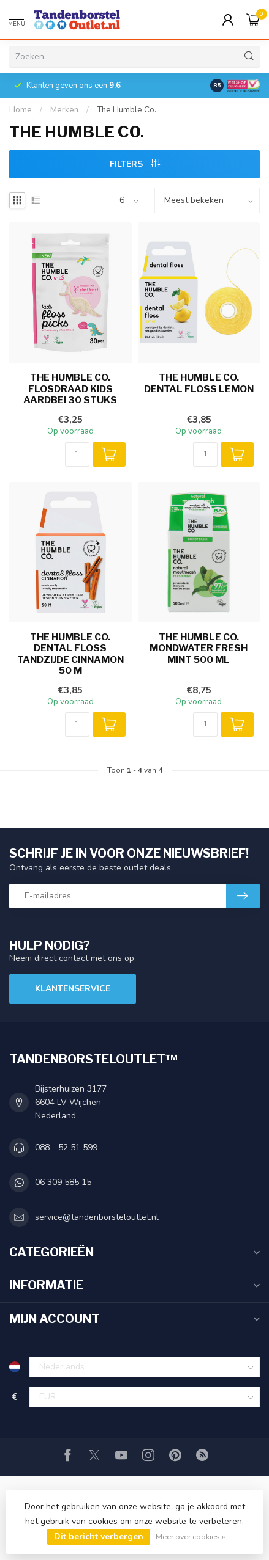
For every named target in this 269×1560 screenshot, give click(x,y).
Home (20, 109)
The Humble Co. (126, 109)
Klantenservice (72, 988)
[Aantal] (77, 454)
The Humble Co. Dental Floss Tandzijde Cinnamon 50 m (70, 654)
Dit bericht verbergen (98, 1536)
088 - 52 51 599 (66, 1147)
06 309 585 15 (63, 1182)
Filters (135, 164)
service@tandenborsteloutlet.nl (97, 1217)
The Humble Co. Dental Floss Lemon (199, 383)
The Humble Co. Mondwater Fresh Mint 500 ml (199, 648)
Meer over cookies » (190, 1536)
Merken (64, 109)
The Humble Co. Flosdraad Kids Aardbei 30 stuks (70, 389)
